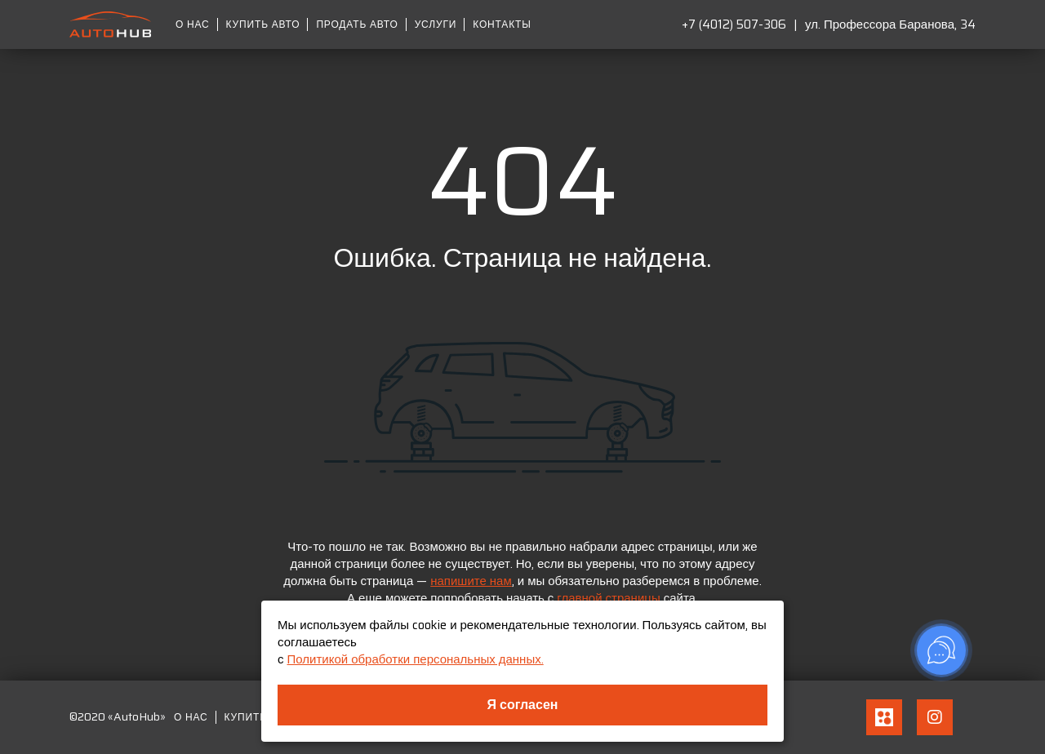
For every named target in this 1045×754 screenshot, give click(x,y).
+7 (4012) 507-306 (734, 24)
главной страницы (608, 598)
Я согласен (522, 704)
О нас (193, 24)
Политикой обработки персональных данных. (415, 659)
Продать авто (357, 24)
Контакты (502, 24)
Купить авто (263, 24)
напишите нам (471, 581)
